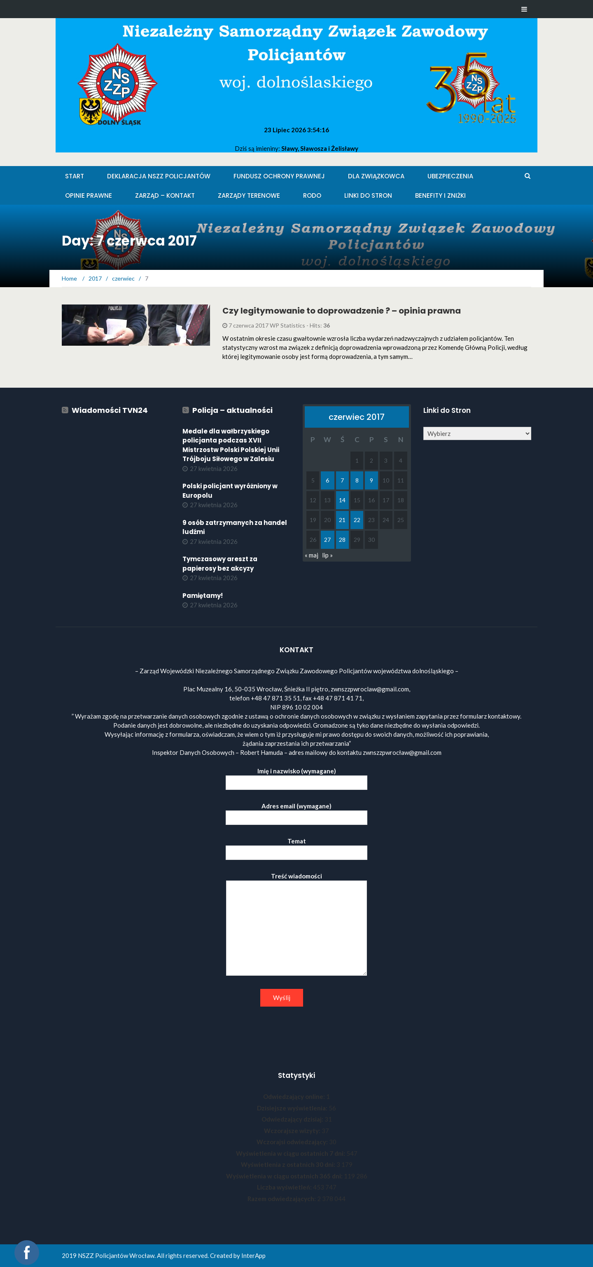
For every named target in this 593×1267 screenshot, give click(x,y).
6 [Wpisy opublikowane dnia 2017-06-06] (327, 480)
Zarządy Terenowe (249, 195)
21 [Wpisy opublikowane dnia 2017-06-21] (342, 519)
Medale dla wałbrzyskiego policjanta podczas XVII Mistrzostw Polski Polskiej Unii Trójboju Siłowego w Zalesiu (230, 445)
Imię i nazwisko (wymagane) (296, 777)
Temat (296, 847)
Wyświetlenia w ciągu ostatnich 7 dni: (291, 1153)
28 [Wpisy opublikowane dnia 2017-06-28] (342, 539)
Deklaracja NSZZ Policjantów (158, 176)
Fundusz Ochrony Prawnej (279, 176)
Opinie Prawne (88, 195)
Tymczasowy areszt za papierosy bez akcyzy (219, 564)
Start (74, 176)
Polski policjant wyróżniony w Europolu (230, 491)
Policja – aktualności (232, 410)
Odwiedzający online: (294, 1096)
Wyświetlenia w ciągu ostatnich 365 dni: (285, 1176)
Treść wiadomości (296, 924)
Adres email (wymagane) (296, 812)
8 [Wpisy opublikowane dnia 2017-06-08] (357, 480)
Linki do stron (368, 195)
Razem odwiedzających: (282, 1198)
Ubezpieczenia (450, 176)
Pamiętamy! (202, 595)
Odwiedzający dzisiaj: (293, 1119)
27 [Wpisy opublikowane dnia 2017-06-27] (327, 539)
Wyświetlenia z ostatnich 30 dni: (288, 1164)
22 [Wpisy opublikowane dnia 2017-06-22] (357, 519)
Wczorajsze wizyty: (293, 1130)
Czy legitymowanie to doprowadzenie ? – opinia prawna (341, 310)
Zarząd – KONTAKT (165, 195)
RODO (312, 195)
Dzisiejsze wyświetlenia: (293, 1108)
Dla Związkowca (376, 176)
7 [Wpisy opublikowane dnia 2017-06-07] (342, 480)
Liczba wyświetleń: (285, 1187)
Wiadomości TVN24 (110, 410)
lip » (327, 555)
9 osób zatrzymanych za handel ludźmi (234, 527)
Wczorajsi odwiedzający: (293, 1141)
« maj (311, 555)
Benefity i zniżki (440, 195)
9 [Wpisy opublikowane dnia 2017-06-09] (371, 480)
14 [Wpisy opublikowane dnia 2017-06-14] (342, 500)
